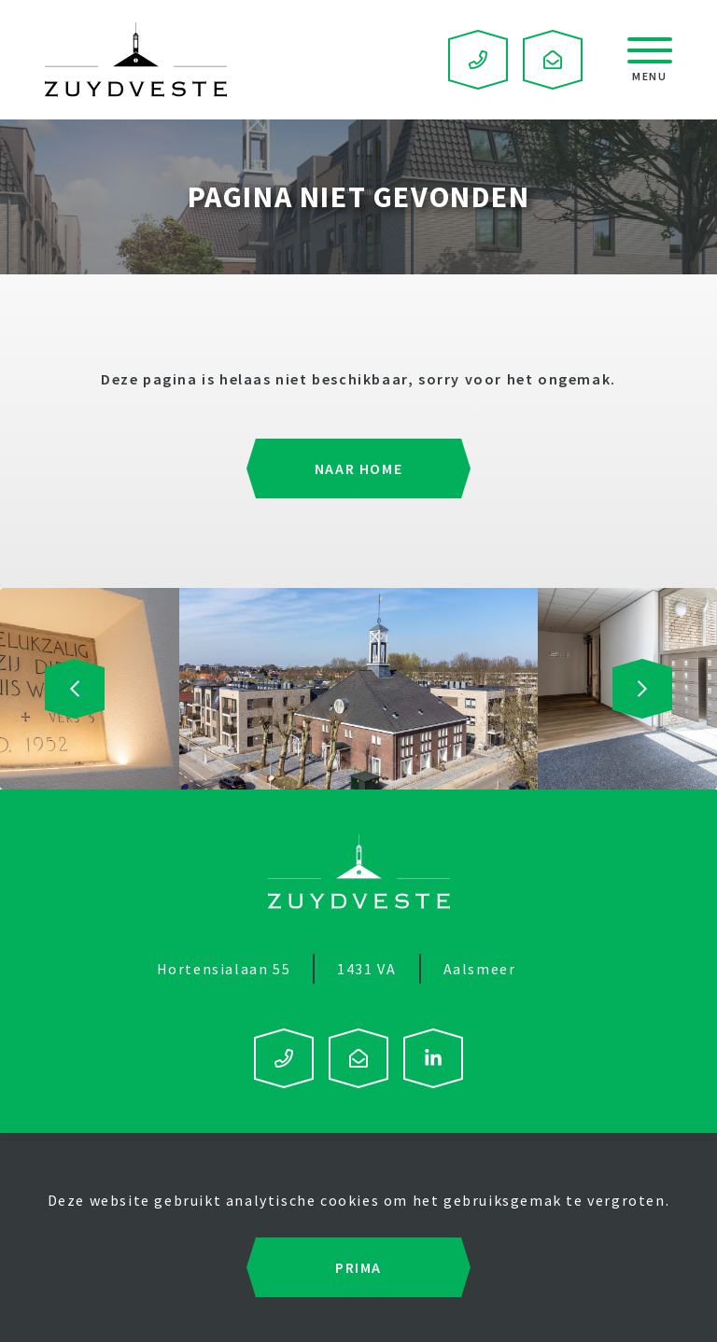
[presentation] (75, 689)
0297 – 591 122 (478, 60)
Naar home (358, 468)
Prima (358, 1267)
